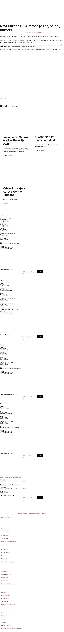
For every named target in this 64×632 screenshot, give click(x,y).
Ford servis (4, 529)
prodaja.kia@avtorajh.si (6, 290)
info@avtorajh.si (4, 230)
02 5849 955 (3, 224)
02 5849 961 (3, 284)
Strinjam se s (32, 273)
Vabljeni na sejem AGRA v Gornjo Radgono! (14, 191)
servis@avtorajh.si (4, 221)
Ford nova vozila (5, 532)
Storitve (3, 612)
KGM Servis (4, 592)
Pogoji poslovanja (22, 513)
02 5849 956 (3, 234)
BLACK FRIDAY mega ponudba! (45, 139)
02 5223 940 (3, 229)
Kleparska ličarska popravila (8, 541)
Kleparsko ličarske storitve (8, 604)
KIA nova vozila (5, 552)
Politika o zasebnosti (34, 513)
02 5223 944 (3, 220)
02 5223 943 (3, 353)
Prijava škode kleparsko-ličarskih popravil (11, 628)
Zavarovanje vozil (5, 625)
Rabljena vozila (5, 616)
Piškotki (44, 513)
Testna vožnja (4, 538)
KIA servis (3, 549)
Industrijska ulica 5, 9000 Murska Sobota (10, 243)
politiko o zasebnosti (36, 273)
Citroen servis (4, 571)
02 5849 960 (3, 289)
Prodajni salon (5, 535)
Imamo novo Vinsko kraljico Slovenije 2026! (15, 140)
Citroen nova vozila (6, 574)
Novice (3, 619)
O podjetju (3, 622)
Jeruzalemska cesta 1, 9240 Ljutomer (9, 309)
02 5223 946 (3, 348)
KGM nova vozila (5, 595)
